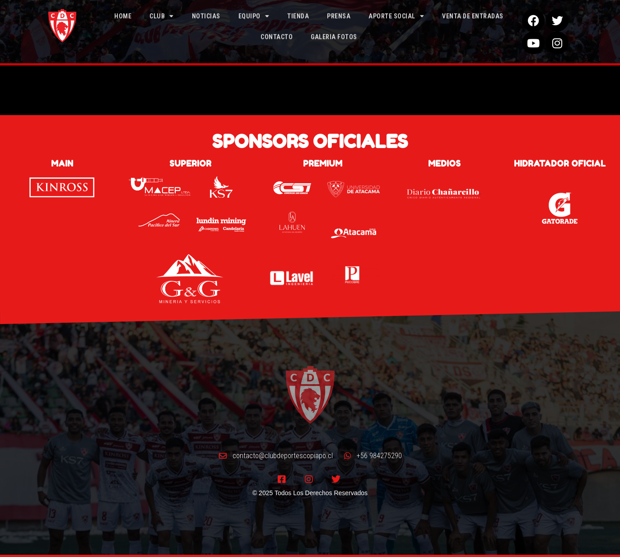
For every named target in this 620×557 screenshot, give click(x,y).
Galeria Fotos (334, 29)
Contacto (277, 29)
